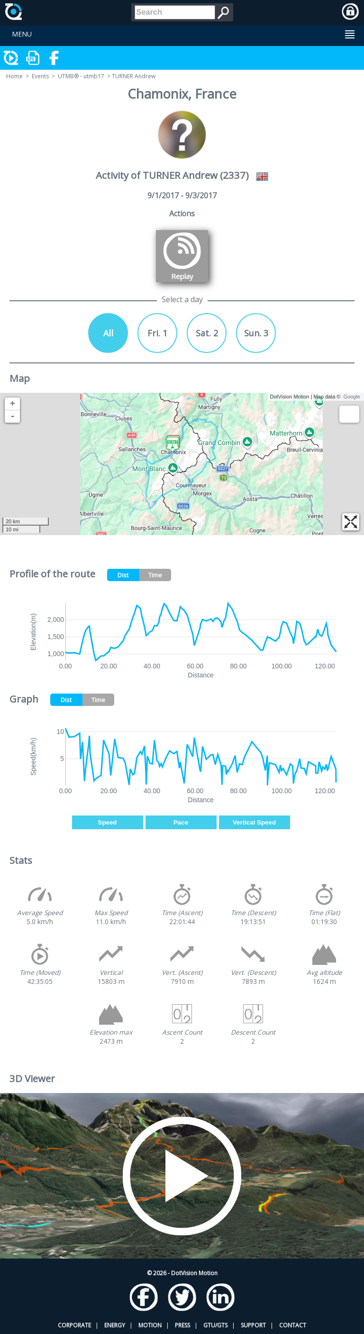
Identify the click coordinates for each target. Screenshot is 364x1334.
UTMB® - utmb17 (81, 76)
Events (40, 76)
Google (352, 396)
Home (14, 76)
